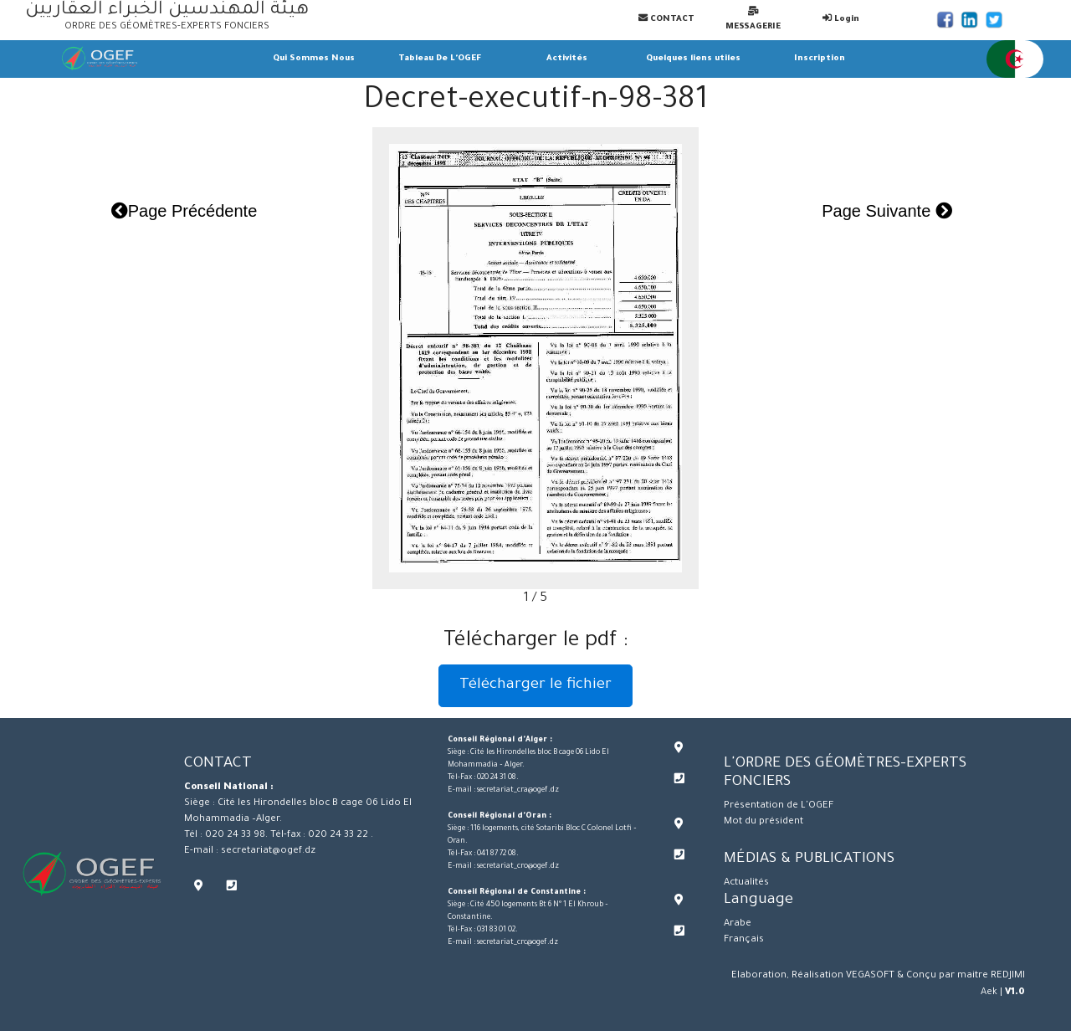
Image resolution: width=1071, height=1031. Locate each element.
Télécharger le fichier (535, 685)
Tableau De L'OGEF (439, 59)
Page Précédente (184, 211)
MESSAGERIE (753, 19)
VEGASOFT (870, 976)
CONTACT (666, 18)
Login (840, 18)
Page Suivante (887, 211)
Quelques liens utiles (693, 59)
